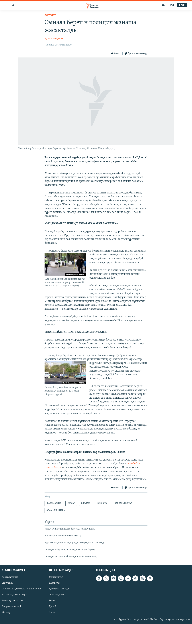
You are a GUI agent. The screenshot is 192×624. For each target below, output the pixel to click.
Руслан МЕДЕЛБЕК (55, 38)
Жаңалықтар (56, 577)
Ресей (52, 600)
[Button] (116, 53)
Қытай (52, 606)
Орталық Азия (57, 595)
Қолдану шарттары (12, 600)
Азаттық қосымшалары (14, 595)
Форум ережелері (11, 606)
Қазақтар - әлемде (59, 589)
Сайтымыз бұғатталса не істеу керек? (22, 589)
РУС (172, 5)
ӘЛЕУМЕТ (50, 15)
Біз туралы (7, 583)
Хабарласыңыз (10, 577)
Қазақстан (54, 583)
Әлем (52, 612)
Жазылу (6, 612)
